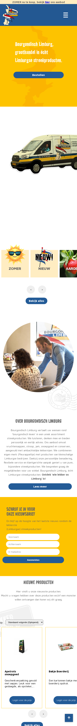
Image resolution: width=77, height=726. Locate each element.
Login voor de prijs (22, 700)
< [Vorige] (32, 714)
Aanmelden (33, 560)
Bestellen (38, 75)
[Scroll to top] (69, 718)
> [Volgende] (43, 714)
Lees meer (40, 486)
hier (47, 2)
